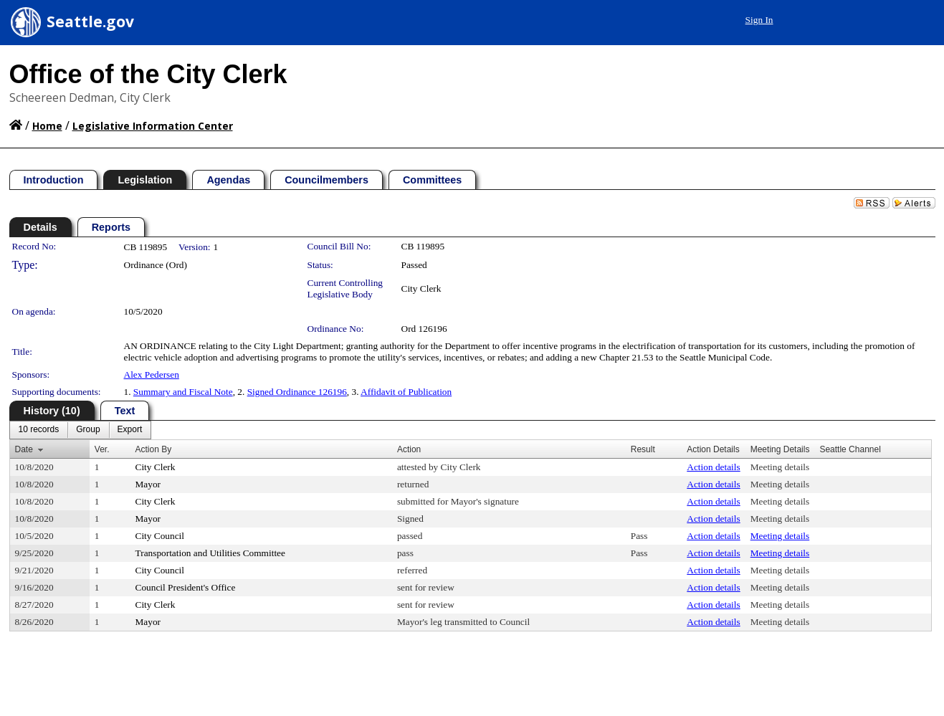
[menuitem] (39, 430)
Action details (713, 467)
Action (409, 449)
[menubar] (80, 430)
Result (643, 449)
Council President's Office (185, 587)
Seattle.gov (90, 21)
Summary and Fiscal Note (183, 391)
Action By (153, 449)
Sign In (759, 19)
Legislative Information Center (152, 126)
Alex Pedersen (151, 374)
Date (24, 449)
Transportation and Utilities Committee (210, 553)
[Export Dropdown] (130, 430)
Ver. (102, 449)
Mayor (148, 484)
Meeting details (780, 467)
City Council (160, 535)
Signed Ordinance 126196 (297, 391)
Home (47, 126)
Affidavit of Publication (406, 391)
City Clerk (421, 288)
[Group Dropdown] (87, 430)
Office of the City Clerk (148, 74)
